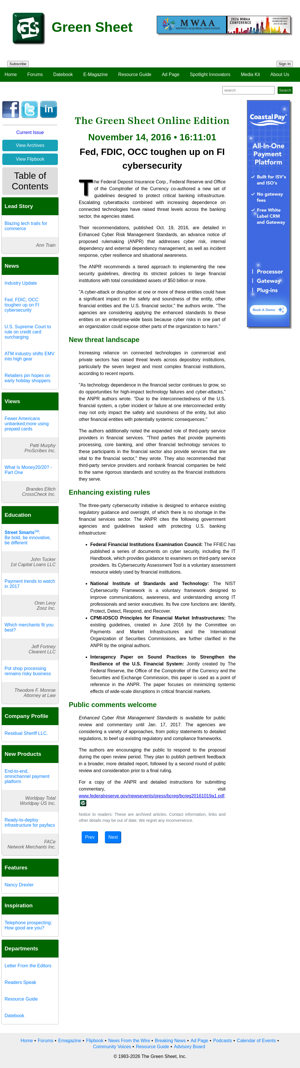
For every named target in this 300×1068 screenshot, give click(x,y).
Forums (35, 74)
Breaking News (170, 1040)
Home (11, 74)
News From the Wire (129, 1040)
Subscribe (17, 64)
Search (285, 90)
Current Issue (30, 132)
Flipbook (94, 1040)
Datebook (63, 74)
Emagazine (69, 1040)
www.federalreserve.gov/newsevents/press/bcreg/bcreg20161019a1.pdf (151, 795)
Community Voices (112, 1046)
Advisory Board (189, 1046)
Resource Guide (135, 74)
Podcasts (222, 1040)
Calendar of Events (256, 1040)
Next (113, 837)
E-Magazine (95, 74)
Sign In (285, 64)
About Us (279, 74)
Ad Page (170, 74)
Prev (90, 837)
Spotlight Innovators (210, 74)
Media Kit (250, 74)
